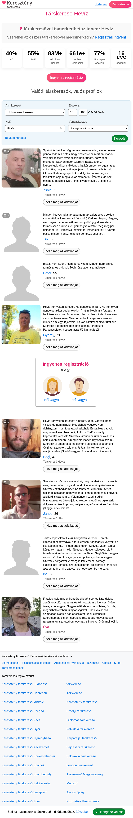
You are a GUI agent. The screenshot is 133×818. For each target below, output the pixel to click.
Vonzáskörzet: (78, 121)
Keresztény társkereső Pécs (21, 720)
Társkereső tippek (13, 667)
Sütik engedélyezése (109, 812)
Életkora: (74, 105)
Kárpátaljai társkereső (81, 738)
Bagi (46, 457)
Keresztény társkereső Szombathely (26, 774)
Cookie (106, 662)
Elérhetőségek (10, 662)
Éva (46, 627)
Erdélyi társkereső (78, 711)
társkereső (73, 684)
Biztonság (93, 662)
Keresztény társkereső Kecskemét (25, 747)
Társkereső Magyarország (84, 774)
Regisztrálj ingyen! (110, 37)
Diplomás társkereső (80, 720)
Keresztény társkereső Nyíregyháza (26, 738)
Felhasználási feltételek (36, 662)
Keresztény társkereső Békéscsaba (26, 783)
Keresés (120, 138)
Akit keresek (13, 105)
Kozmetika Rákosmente (82, 801)
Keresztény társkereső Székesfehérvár (28, 756)
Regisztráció (120, 4)
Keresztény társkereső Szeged (23, 711)
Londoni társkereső (79, 765)
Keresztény (17, 5)
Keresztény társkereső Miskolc (23, 702)
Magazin (72, 783)
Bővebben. (83, 811)
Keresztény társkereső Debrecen (24, 693)
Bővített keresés (15, 137)
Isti (45, 574)
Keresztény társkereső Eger (21, 801)
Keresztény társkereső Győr (21, 729)
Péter (47, 273)
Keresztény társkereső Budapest (24, 684)
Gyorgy (48, 335)
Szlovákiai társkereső (81, 756)
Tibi (45, 239)
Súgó (117, 662)
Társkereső (74, 693)
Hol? (9, 121)
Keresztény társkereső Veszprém (24, 792)
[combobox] (35, 128)
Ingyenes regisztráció (66, 77)
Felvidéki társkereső (80, 729)
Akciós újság (75, 792)
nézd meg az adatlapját (62, 202)
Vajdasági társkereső (80, 747)
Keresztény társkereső (81, 702)
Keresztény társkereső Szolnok (23, 765)
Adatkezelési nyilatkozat (69, 662)
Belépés (101, 4)
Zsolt (47, 190)
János (47, 513)
